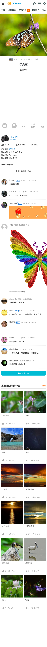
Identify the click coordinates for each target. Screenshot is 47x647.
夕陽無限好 (29, 489)
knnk (11, 310)
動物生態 (12, 149)
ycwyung (13, 203)
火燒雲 (4, 489)
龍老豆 (12, 322)
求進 (13, 59)
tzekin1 (12, 180)
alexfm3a (13, 299)
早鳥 (27, 416)
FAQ (44, 10)
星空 (27, 452)
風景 (4, 452)
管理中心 (35, 10)
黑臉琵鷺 (28, 563)
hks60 (11, 338)
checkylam (13, 349)
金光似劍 (5, 526)
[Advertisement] (23, 98)
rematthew (13, 361)
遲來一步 (5, 416)
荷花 (4, 580)
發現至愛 (5, 563)
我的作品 (24, 10)
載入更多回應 (23, 373)
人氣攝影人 (12, 10)
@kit (11, 225)
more (44, 386)
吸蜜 (27, 580)
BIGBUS (13, 191)
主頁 (3, 10)
